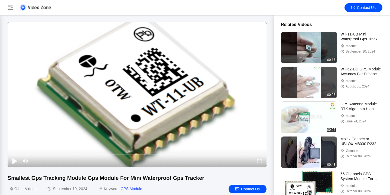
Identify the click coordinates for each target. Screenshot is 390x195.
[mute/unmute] (25, 161)
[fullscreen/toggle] (259, 161)
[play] (137, 94)
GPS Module (131, 189)
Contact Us (363, 7)
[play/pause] (14, 161)
